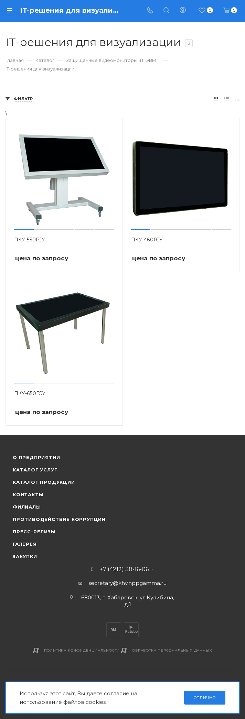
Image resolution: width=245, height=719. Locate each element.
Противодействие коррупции (59, 519)
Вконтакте (113, 629)
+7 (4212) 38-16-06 (124, 569)
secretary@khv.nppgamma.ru (127, 583)
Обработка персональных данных (172, 650)
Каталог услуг (35, 469)
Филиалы (27, 507)
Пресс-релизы (34, 531)
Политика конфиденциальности (82, 650)
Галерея (25, 544)
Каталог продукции (44, 482)
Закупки (25, 556)
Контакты (28, 494)
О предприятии (36, 457)
